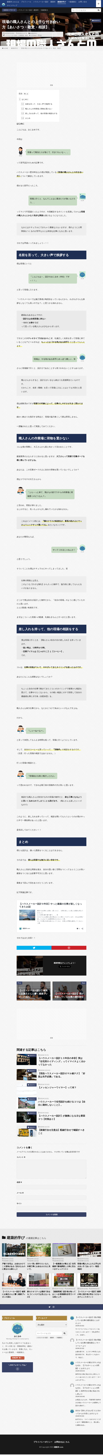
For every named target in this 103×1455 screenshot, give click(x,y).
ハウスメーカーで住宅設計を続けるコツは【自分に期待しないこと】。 (61, 1103)
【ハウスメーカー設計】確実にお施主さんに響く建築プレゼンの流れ (13, 1294)
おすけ (83, 1368)
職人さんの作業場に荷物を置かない (36, 108)
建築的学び (61, 2)
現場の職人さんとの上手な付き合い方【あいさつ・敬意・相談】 (41, 48)
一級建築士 (72, 2)
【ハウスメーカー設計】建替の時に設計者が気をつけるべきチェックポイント (89, 1294)
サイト (19, 1203)
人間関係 (21, 35)
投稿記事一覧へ (17, 1358)
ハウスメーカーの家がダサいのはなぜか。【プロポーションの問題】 (88, 1365)
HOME (6, 48)
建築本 (52, 2)
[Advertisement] (51, 72)
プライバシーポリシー (42, 1442)
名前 (19, 1182)
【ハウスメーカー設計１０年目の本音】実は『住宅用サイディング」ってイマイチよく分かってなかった (62, 1061)
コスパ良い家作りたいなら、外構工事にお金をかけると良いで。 (38, 1266)
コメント (21, 1157)
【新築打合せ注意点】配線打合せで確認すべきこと (61, 1131)
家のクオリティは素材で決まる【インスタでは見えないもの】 (38, 1294)
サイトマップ (12, 5)
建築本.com (58, 1447)
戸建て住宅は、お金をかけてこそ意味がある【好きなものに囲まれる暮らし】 (13, 1266)
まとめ (25, 118)
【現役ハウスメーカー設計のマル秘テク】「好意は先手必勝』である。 (61, 1075)
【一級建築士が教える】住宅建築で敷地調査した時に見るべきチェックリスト (64, 1266)
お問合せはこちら (62, 1442)
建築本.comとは (13, 2)
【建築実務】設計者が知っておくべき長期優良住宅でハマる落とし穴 (64, 1294)
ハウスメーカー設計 (40, 2)
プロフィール (26, 2)
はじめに (23, 99)
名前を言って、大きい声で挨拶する (36, 104)
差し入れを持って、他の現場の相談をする (39, 113)
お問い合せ (82, 2)
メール (20, 1193)
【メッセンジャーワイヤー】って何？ (57, 1087)
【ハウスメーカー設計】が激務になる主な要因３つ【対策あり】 (61, 1117)
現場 (26, 35)
